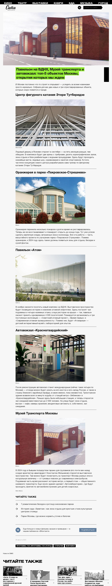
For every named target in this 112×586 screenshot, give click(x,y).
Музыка (86, 3)
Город (103, 3)
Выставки (40, 3)
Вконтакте (106, 74)
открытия (58, 546)
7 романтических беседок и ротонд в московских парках (47, 504)
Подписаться (88, 530)
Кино (8, 3)
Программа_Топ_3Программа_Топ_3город (34, 546)
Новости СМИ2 (8, 553)
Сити (11, 7)
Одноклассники (106, 79)
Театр (22, 3)
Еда (72, 3)
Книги (58, 3)
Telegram (106, 69)
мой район (70, 546)
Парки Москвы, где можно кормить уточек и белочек (45, 516)
